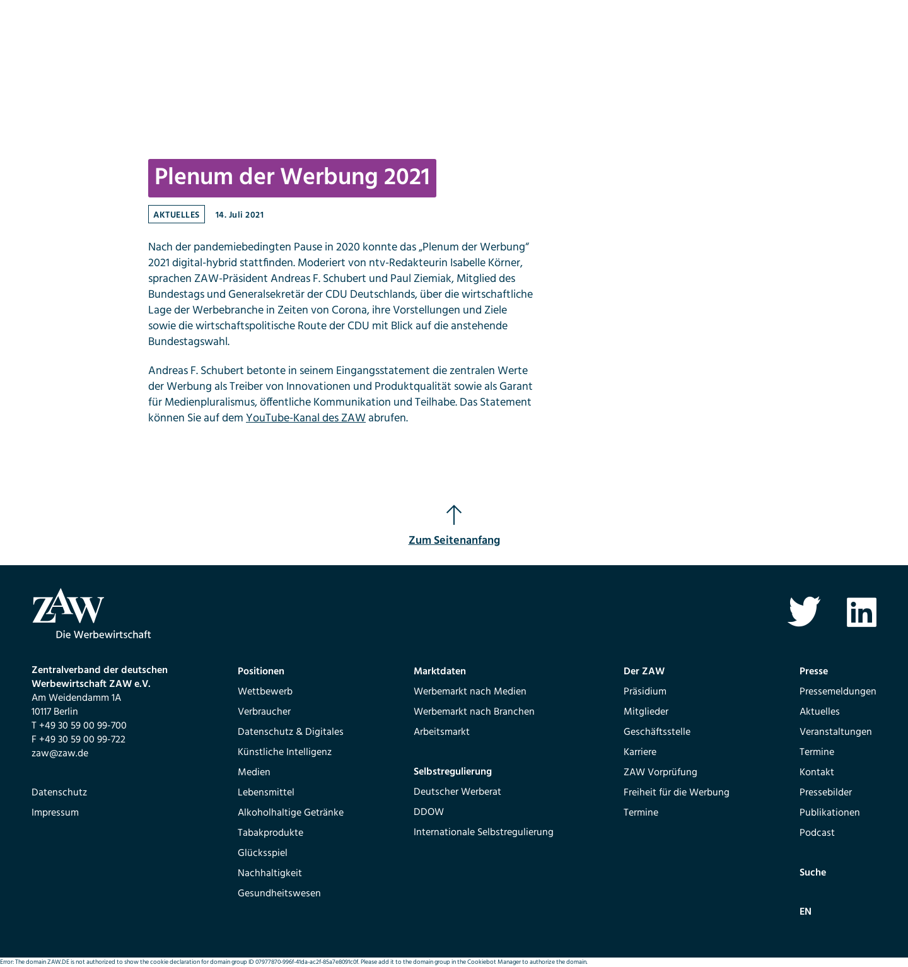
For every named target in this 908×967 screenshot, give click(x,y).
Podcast (817, 833)
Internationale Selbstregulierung (484, 832)
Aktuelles (176, 215)
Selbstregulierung (453, 772)
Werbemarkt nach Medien (470, 692)
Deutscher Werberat (457, 792)
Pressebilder (826, 793)
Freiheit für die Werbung (677, 793)
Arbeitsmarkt (442, 732)
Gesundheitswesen (279, 894)
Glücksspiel (263, 853)
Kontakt (817, 773)
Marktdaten (440, 672)
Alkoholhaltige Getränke (291, 813)
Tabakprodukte (270, 833)
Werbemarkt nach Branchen (474, 712)
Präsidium (645, 692)
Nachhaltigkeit (270, 873)
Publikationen (830, 813)
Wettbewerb (265, 692)
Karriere (640, 752)
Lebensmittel (266, 793)
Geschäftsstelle (657, 732)
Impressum (55, 813)
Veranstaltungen (836, 732)
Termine (641, 813)
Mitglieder (646, 712)
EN (806, 912)
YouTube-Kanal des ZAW (306, 418)
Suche (813, 873)
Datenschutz (59, 793)
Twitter (803, 612)
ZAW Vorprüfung (660, 773)
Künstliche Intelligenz (285, 752)
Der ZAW (644, 672)
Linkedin (861, 612)
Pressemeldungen (838, 692)
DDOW (429, 812)
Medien (254, 773)
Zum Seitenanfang (454, 527)
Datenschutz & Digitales (291, 732)
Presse (814, 672)
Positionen (261, 672)
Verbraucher (264, 712)
